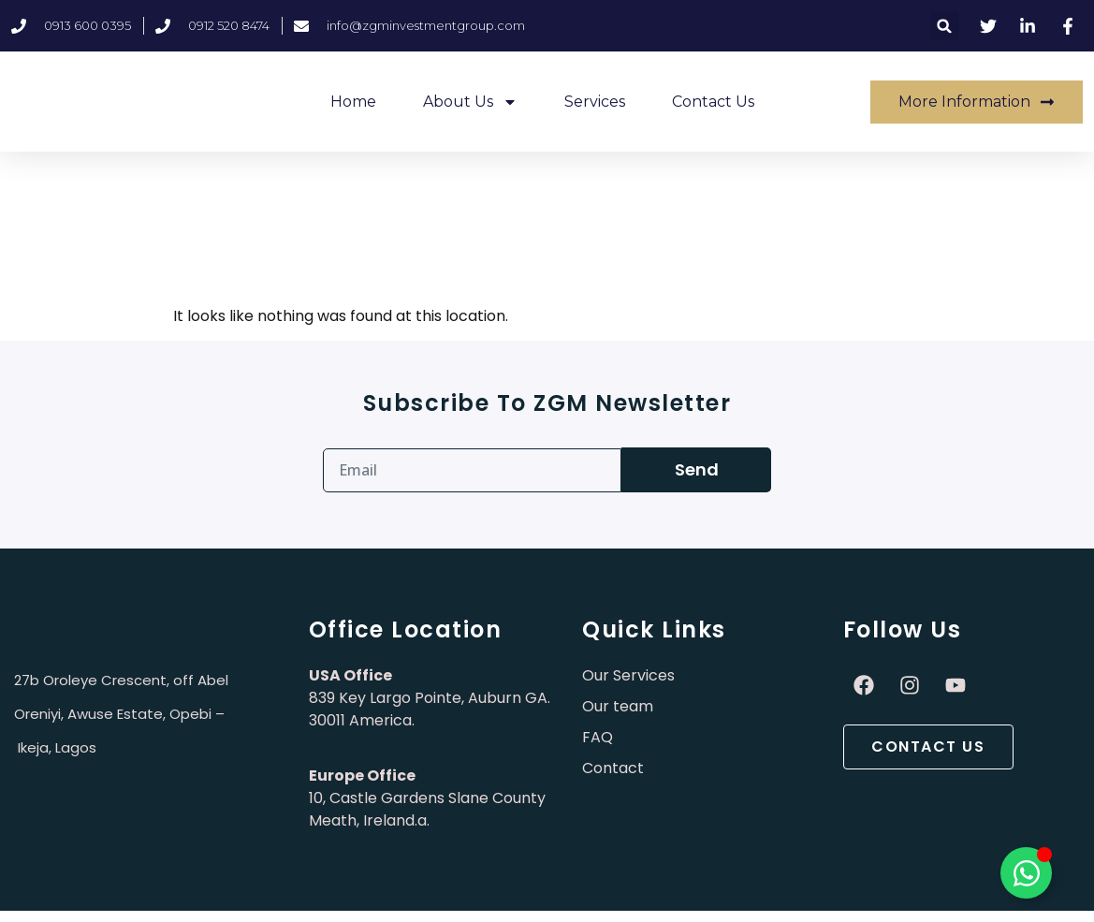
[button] (944, 25)
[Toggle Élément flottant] (1026, 873)
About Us (470, 102)
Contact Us (713, 101)
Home (353, 101)
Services (594, 101)
